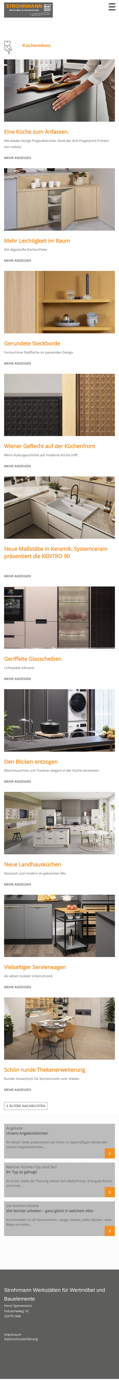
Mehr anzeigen (17, 158)
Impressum (12, 1334)
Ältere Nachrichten (25, 1106)
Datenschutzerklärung (21, 1339)
